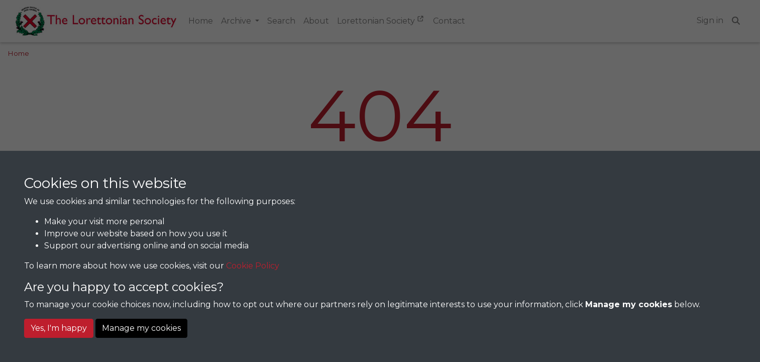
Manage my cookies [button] (141, 328)
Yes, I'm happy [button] (59, 328)
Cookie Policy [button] (252, 265)
